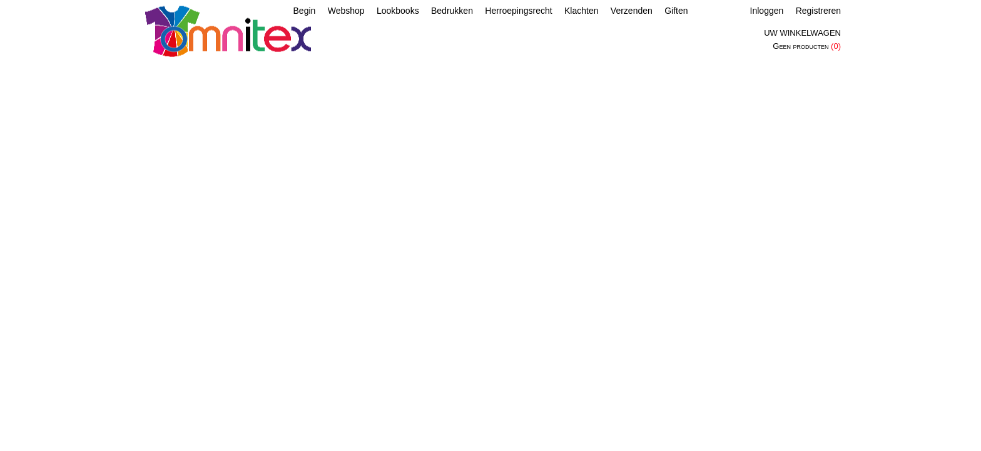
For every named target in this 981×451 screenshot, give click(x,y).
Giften (676, 11)
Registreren (818, 11)
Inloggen (767, 11)
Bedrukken (452, 11)
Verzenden (632, 11)
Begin (304, 11)
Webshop (346, 11)
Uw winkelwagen (802, 33)
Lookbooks (398, 11)
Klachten (581, 11)
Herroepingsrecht (518, 11)
